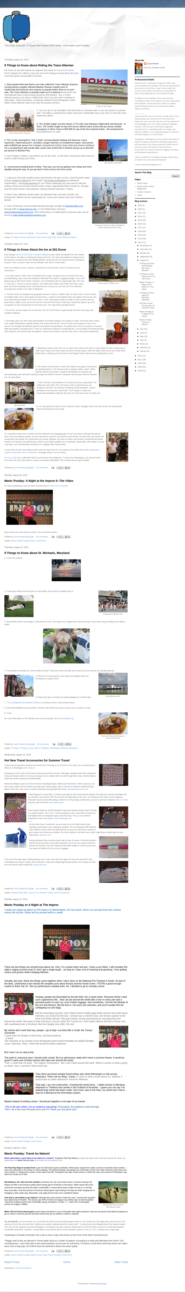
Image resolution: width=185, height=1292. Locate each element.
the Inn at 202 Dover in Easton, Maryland (33, 255)
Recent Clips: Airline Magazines (145, 187)
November (144, 249)
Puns (33, 541)
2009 (140, 367)
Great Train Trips (49, 237)
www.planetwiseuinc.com (77, 789)
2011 (140, 359)
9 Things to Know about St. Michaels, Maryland (36, 553)
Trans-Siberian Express (67, 237)
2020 (140, 216)
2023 (140, 205)
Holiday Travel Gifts (19, 893)
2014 (140, 238)
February (144, 347)
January (143, 351)
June (142, 333)
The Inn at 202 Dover (13, 458)
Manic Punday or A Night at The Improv (31, 904)
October (143, 253)
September (145, 257)
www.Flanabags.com (63, 818)
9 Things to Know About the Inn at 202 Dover (35, 249)
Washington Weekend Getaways (64, 748)
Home (67, 1262)
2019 (140, 220)
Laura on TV (33, 893)
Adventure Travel (34, 237)
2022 (140, 209)
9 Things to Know (18, 237)
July (142, 329)
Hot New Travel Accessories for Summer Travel (36, 760)
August (143, 260)
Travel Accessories (61, 893)
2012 (140, 356)
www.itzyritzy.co (55, 802)
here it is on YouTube (59, 486)
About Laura (142, 183)
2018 (140, 224)
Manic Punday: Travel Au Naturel (27, 1153)
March (143, 344)
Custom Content (144, 192)
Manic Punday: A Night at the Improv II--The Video (38, 480)
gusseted (80, 816)
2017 (140, 227)
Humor (14, 541)
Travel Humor (36, 1141)
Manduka (72, 843)
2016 (140, 231)
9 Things (14, 748)
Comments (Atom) (23, 1268)
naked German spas (25, 1160)
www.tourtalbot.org (66, 718)
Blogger (103, 1284)
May (142, 336)
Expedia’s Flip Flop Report (66, 1158)
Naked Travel (36, 1255)
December (144, 245)
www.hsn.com (45, 835)
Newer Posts (11, 1262)
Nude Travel (48, 1255)
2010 (140, 363)
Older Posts (121, 1262)
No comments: (42, 233)
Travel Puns (41, 541)
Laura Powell (152, 64)
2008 (140, 371)
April (142, 340)
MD (36, 748)
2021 (140, 213)
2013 (140, 242)
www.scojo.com (39, 865)
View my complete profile (154, 67)
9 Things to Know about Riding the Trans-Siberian (38, 65)
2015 (140, 235)
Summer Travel (46, 893)
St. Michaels (44, 748)
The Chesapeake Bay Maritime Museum (23, 702)
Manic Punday (23, 541)
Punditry (57, 1255)
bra (66, 1202)
